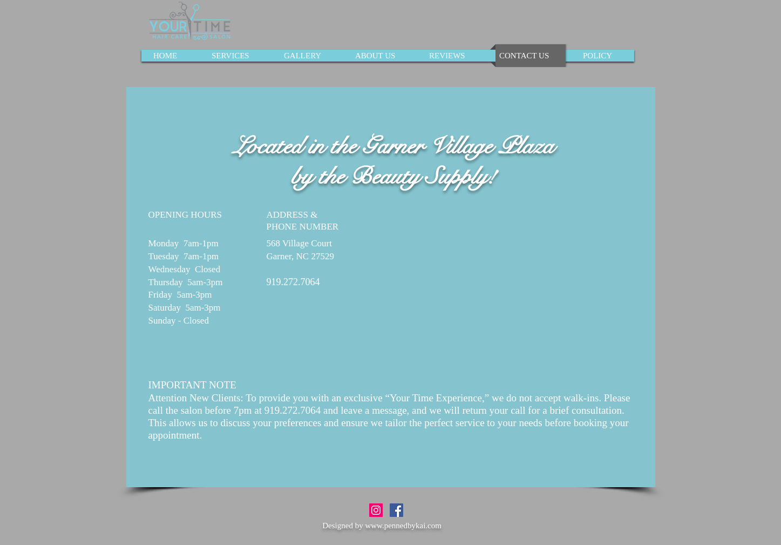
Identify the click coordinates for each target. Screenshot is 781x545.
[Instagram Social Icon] (376, 510)
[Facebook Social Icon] (396, 510)
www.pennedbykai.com (403, 525)
